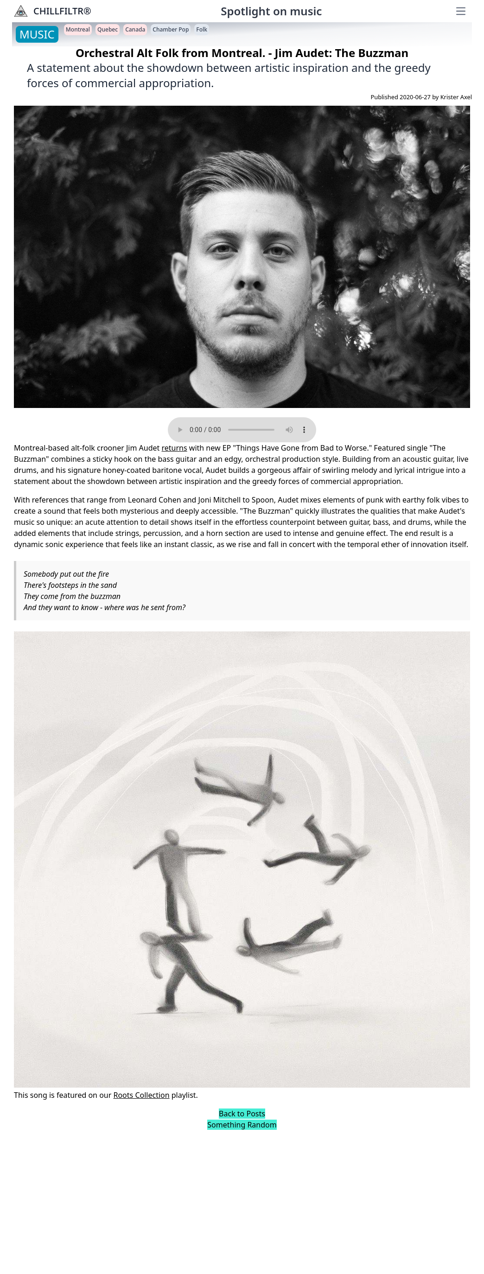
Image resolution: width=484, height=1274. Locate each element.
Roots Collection (141, 1095)
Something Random (241, 1125)
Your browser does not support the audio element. (242, 429)
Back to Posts (242, 1113)
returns (174, 448)
